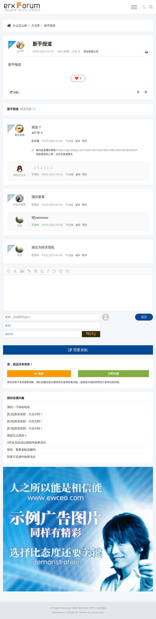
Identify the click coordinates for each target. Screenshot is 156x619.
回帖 (16, 92)
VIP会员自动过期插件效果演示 (26, 442)
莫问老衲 (19, 135)
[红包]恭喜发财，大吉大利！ (25, 414)
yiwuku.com (97, 612)
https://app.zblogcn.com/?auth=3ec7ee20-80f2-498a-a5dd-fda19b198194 (97, 150)
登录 (41, 373)
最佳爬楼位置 (91, 51)
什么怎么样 (20, 25)
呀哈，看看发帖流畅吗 (21, 449)
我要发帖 (80, 350)
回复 (70, 141)
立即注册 (113, 373)
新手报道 (49, 25)
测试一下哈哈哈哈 (18, 407)
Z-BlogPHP (72, 612)
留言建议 (101, 608)
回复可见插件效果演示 (21, 457)
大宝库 (35, 25)
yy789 (20, 51)
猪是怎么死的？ (17, 435)
